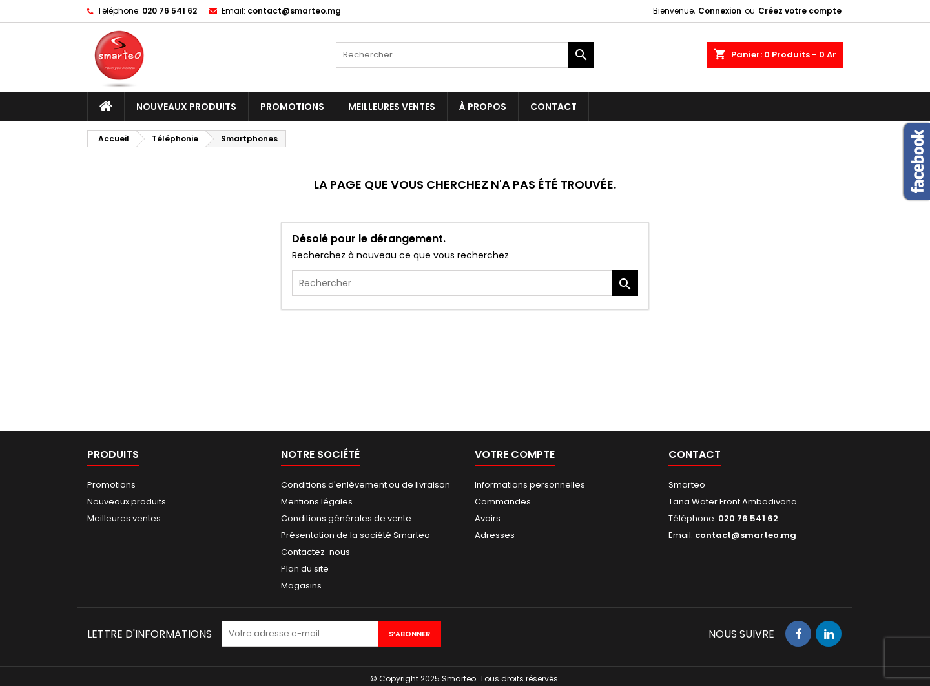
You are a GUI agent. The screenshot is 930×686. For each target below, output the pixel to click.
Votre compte (515, 454)
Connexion (719, 10)
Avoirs (488, 518)
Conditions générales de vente (346, 518)
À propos (482, 106)
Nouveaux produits (186, 106)
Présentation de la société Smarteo (355, 535)
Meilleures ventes (391, 106)
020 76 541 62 (169, 10)
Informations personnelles (530, 485)
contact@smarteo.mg (294, 10)
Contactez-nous (315, 552)
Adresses (495, 535)
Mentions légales (317, 501)
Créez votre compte (800, 10)
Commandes (503, 501)
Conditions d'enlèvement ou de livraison (365, 485)
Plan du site (305, 569)
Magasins (301, 585)
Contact (553, 106)
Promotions (292, 106)
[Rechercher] (465, 55)
